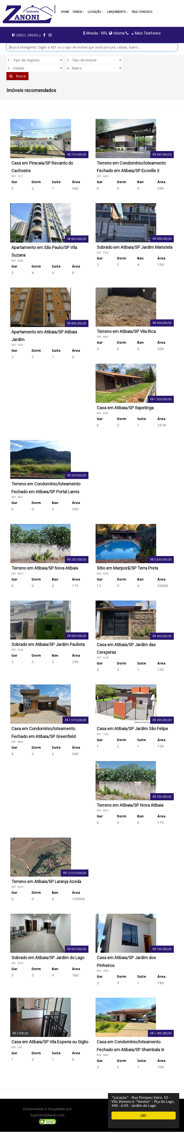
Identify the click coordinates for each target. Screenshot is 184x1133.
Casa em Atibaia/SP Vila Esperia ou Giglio (49, 1041)
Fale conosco (142, 12)
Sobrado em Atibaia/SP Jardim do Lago (47, 957)
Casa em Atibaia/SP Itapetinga (125, 407)
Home (65, 12)
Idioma (117, 33)
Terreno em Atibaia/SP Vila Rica (126, 331)
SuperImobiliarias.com (47, 1115)
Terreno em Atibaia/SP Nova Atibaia (44, 568)
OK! (143, 1115)
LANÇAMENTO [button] (117, 12)
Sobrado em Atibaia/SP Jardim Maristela (134, 247)
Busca (17, 76)
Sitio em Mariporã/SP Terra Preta (127, 568)
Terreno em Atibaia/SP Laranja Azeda (46, 881)
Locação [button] (96, 12)
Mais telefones (146, 33)
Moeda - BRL (96, 33)
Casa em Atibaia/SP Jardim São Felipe (132, 728)
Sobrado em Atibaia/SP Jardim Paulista (48, 644)
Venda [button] (78, 12)
